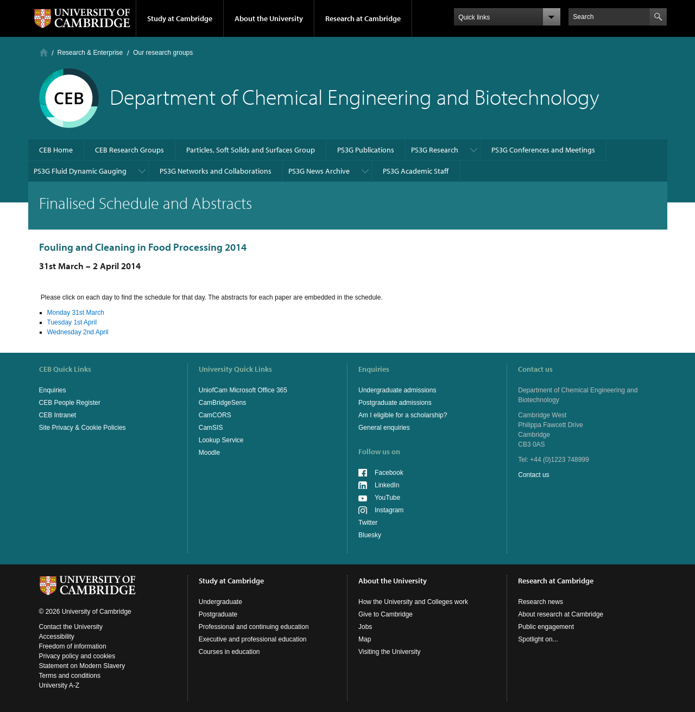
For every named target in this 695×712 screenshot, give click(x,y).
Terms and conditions (69, 675)
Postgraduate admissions (395, 402)
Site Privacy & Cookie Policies (82, 427)
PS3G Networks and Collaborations (215, 171)
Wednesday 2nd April (78, 332)
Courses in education (229, 652)
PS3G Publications (365, 150)
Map (364, 639)
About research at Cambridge (560, 614)
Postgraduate (218, 614)
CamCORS (215, 415)
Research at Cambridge (363, 18)
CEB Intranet (58, 415)
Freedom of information (72, 646)
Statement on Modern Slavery (82, 666)
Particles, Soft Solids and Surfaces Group (250, 150)
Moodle (209, 452)
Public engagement (546, 627)
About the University (269, 18)
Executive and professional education (253, 639)
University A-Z (59, 685)
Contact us (533, 475)
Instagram (389, 510)
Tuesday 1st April (72, 322)
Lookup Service (221, 440)
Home (43, 52)
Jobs (365, 627)
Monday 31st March (75, 312)
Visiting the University (389, 652)
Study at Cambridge (179, 18)
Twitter (367, 522)
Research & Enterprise (90, 52)
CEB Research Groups (129, 150)
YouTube (387, 497)
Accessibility (56, 636)
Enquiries (52, 390)
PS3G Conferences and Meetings (543, 150)
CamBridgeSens (222, 402)
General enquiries (384, 427)
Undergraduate (220, 602)
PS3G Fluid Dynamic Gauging (80, 171)
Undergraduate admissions (397, 390)
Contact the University (71, 627)
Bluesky (369, 535)
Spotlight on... (538, 639)
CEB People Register (69, 402)
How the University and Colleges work (413, 602)
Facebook (389, 472)
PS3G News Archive (319, 171)
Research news (540, 602)
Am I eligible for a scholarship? (402, 415)
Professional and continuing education (254, 627)
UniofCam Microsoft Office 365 (243, 390)
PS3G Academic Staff (415, 171)
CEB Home (56, 150)
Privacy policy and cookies (77, 656)
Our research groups (163, 52)
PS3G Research (434, 150)
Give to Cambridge (385, 614)
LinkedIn (387, 485)
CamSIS (211, 427)
